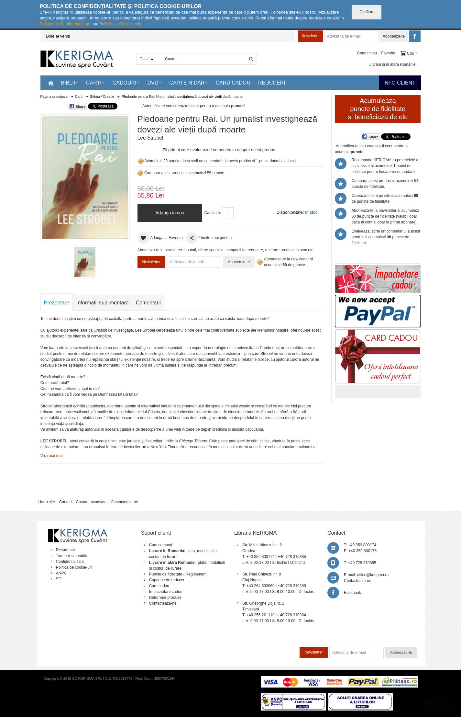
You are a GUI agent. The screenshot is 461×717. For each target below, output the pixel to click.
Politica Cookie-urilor (123, 23)
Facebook (352, 592)
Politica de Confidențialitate (65, 23)
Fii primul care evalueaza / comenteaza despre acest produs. (219, 149)
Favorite (388, 53)
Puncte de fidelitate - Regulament (177, 574)
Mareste (83, 176)
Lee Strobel (150, 138)
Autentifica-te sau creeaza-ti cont (170, 106)
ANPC (61, 573)
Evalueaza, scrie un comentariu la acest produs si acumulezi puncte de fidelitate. (385, 237)
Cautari (65, 502)
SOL (60, 579)
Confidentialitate (70, 561)
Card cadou (159, 586)
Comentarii (148, 302)
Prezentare (56, 302)
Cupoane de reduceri (167, 580)
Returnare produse (165, 597)
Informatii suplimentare (102, 302)
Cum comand (160, 545)
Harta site (46, 502)
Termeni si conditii (71, 555)
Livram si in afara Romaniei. (393, 64)
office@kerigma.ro (373, 575)
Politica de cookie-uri (74, 567)
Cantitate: (212, 213)
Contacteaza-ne (124, 502)
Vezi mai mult (51, 455)
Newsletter (311, 36)
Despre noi (65, 550)
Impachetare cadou (165, 591)
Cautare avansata (91, 502)
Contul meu (367, 53)
